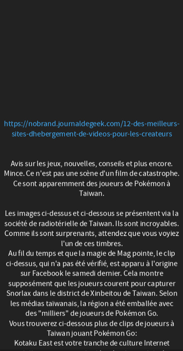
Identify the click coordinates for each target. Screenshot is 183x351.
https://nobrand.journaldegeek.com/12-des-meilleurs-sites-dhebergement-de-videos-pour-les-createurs (91, 129)
